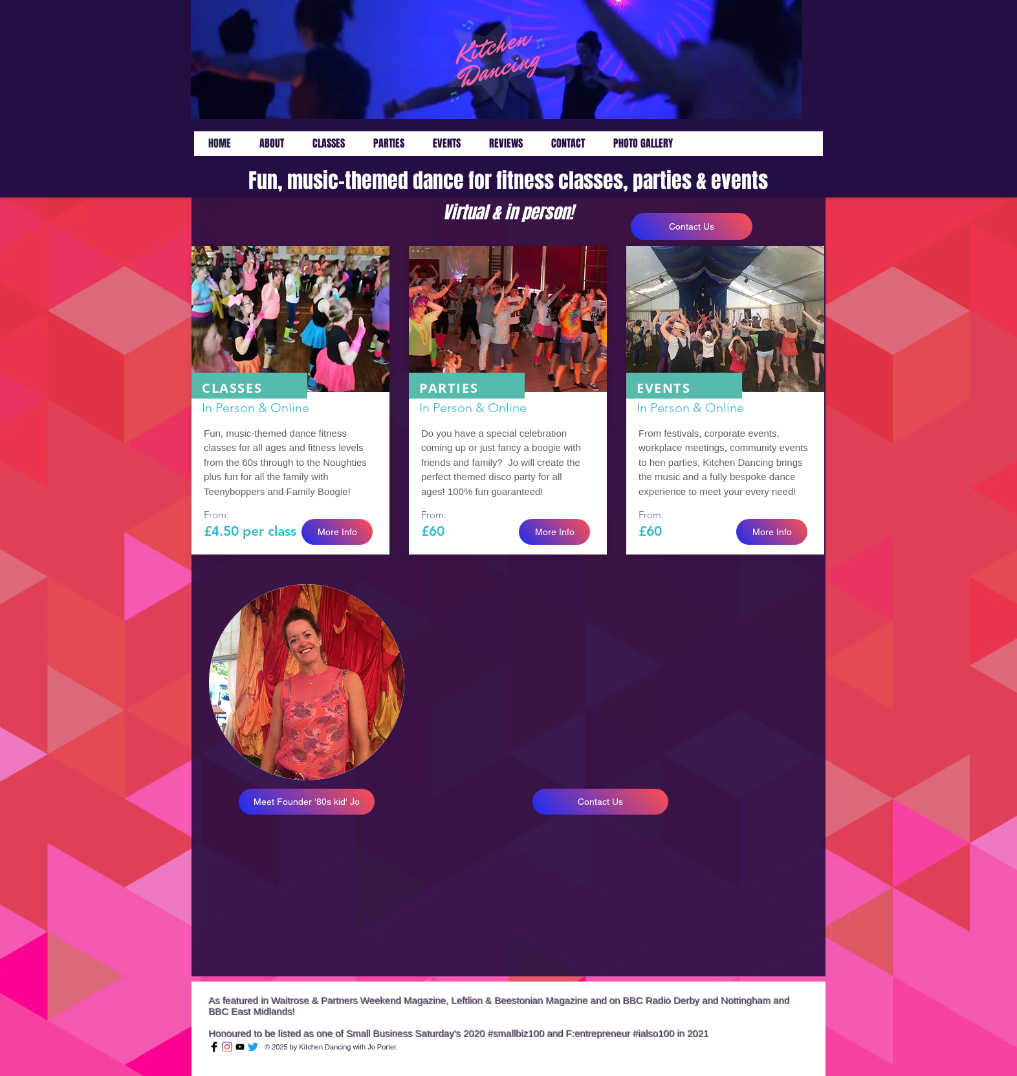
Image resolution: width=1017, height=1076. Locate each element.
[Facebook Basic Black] (214, 1047)
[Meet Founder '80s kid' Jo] (307, 802)
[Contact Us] (691, 226)
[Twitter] (253, 1047)
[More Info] (337, 532)
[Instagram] (227, 1047)
